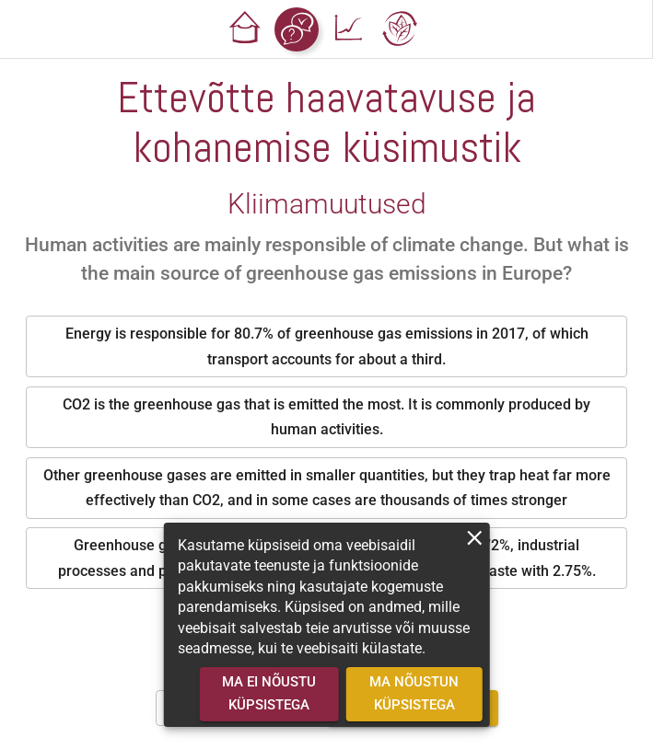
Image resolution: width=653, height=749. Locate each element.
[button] (245, 29)
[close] (475, 538)
